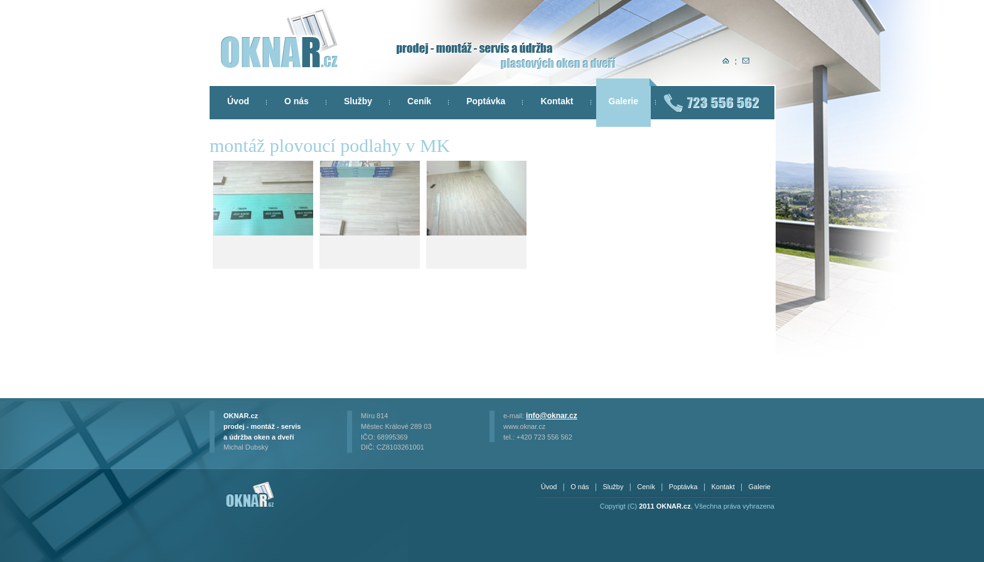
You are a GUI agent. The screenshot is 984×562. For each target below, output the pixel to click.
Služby (358, 101)
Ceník (419, 101)
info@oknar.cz (551, 415)
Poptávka (485, 101)
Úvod (238, 101)
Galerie (623, 101)
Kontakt (556, 101)
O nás (296, 101)
